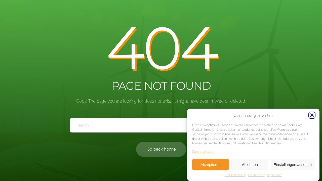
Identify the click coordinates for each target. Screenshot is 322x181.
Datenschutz (256, 175)
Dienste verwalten (203, 152)
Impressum (274, 175)
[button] (311, 115)
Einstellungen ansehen (292, 164)
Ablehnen (250, 164)
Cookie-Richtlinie (235, 175)
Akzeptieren (210, 164)
